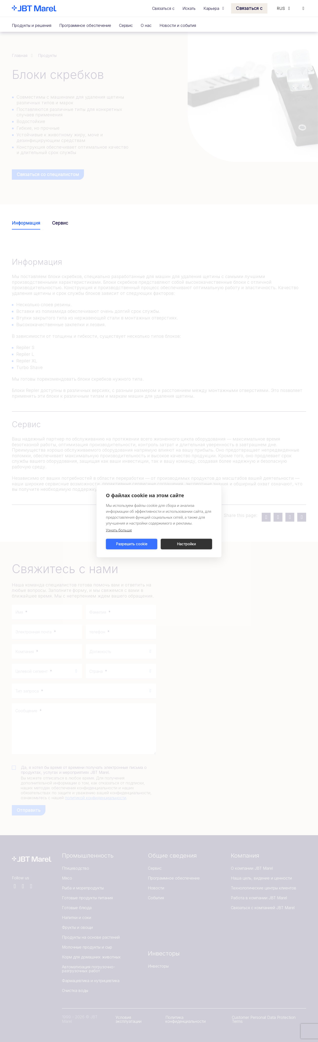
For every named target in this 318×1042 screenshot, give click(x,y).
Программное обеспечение (85, 25)
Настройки (186, 544)
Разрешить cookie (131, 544)
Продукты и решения (31, 25)
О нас (146, 25)
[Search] (303, 8)
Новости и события (177, 25)
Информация (26, 223)
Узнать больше (119, 529)
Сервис (126, 25)
